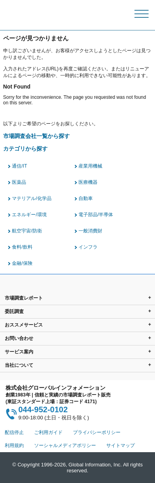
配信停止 (14, 432)
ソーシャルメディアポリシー (65, 445)
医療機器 (88, 182)
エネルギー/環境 (29, 214)
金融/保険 (22, 263)
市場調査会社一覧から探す (36, 136)
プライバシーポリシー (97, 432)
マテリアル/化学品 (31, 198)
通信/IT (19, 166)
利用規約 (14, 445)
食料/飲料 (22, 247)
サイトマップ (120, 445)
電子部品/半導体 (95, 214)
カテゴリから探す (25, 149)
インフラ (88, 247)
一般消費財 (90, 231)
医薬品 (19, 182)
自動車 (85, 198)
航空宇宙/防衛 (27, 231)
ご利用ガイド (48, 432)
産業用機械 (90, 166)
